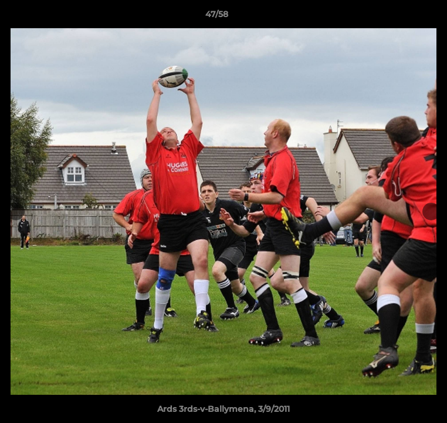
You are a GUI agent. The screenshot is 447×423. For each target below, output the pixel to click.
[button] (405, 17)
